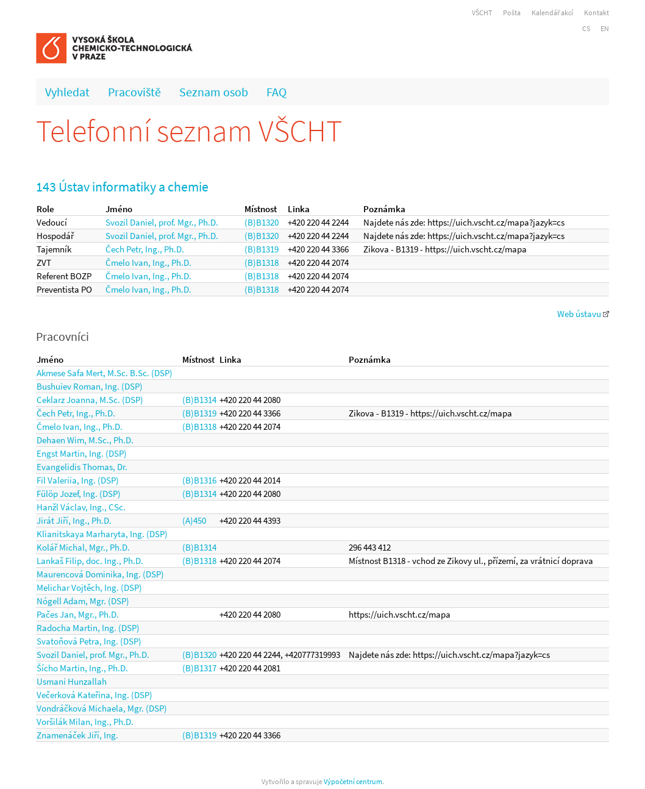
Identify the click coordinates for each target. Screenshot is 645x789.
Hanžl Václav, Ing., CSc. (81, 507)
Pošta (512, 12)
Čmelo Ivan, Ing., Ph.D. (148, 262)
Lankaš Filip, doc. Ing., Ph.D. (90, 560)
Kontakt (596, 12)
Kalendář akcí (552, 12)
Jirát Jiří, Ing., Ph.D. (74, 520)
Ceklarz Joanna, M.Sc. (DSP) (90, 399)
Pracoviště (134, 91)
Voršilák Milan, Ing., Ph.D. (85, 721)
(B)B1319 (261, 249)
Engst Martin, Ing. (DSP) (82, 453)
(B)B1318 (261, 262)
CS (586, 28)
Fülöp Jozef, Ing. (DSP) (79, 493)
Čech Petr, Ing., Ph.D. (144, 249)
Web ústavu (583, 314)
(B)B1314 (199, 399)
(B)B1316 (199, 480)
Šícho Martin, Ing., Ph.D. (82, 668)
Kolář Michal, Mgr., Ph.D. (83, 547)
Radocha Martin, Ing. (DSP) (88, 628)
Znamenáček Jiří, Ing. (77, 735)
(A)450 (194, 520)
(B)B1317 (199, 668)
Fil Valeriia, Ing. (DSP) (78, 480)
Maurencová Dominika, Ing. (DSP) (100, 574)
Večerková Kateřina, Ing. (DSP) (94, 695)
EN (604, 28)
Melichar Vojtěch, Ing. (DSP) (89, 587)
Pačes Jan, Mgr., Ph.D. (78, 614)
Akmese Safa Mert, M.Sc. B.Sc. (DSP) (105, 373)
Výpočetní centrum (353, 781)
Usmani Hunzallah (72, 681)
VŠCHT (482, 12)
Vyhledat (67, 91)
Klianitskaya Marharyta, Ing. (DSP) (102, 534)
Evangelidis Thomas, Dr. (82, 467)
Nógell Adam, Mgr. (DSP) (83, 601)
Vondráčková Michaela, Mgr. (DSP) (102, 708)
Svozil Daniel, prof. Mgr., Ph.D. (161, 222)
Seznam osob (213, 91)
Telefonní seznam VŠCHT (189, 131)
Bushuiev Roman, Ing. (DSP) (90, 386)
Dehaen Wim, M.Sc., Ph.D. (85, 440)
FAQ (276, 91)
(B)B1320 (261, 222)
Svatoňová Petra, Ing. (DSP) (89, 641)
